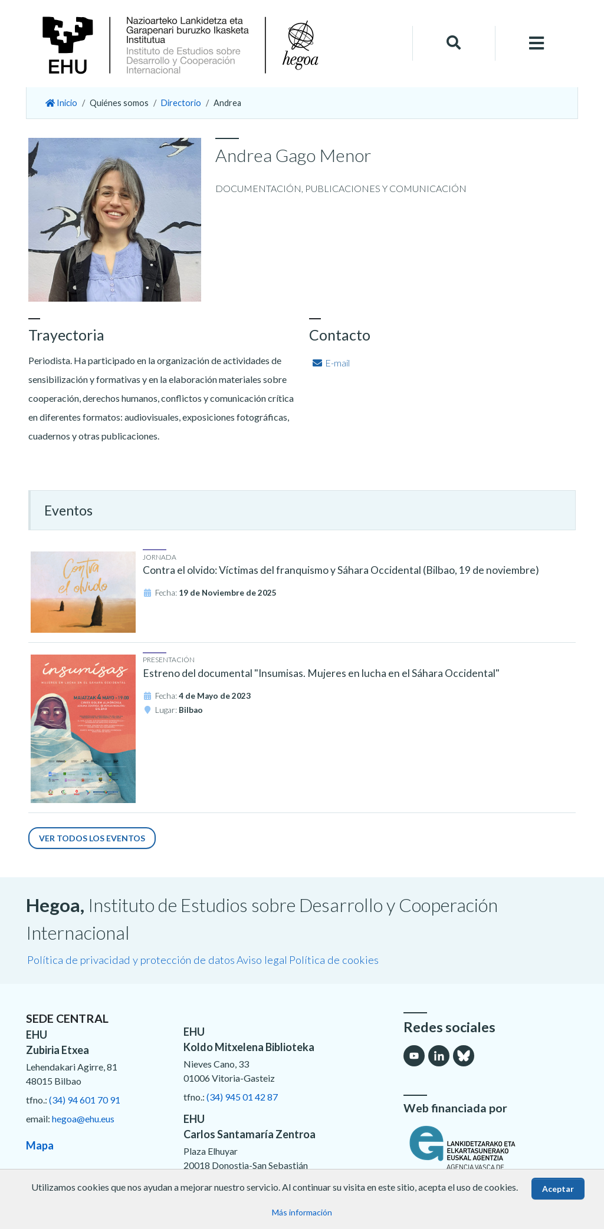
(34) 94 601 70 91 (84, 1099)
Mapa (40, 1145)
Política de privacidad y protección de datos (131, 959)
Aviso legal (262, 959)
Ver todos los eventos (92, 838)
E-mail (330, 362)
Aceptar (558, 1189)
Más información (302, 1212)
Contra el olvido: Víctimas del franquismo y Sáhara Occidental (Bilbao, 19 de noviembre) (341, 570)
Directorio (181, 103)
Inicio (61, 103)
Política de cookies (334, 959)
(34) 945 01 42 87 (242, 1096)
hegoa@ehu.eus (83, 1118)
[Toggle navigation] (536, 43)
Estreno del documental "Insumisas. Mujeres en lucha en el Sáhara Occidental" (321, 673)
